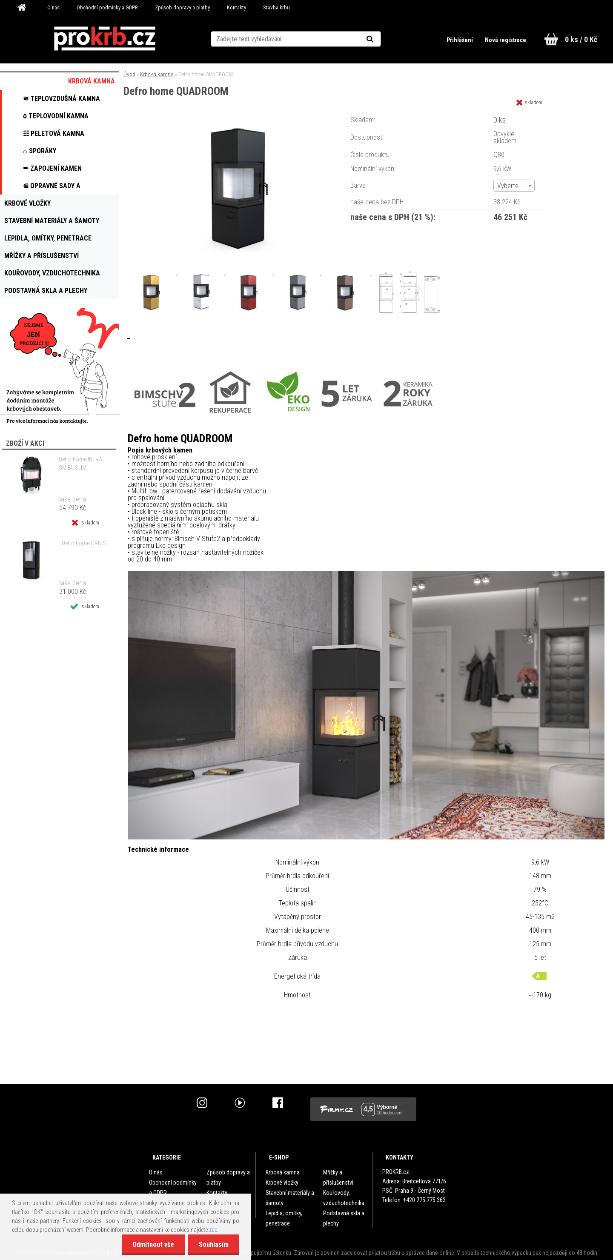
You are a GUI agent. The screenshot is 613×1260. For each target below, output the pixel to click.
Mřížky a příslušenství (338, 1177)
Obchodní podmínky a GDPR (107, 7)
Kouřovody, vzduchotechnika (343, 1197)
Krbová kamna (157, 74)
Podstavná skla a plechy (343, 1218)
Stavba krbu (276, 7)
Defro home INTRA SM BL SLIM (80, 463)
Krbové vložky (282, 1182)
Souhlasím (214, 1244)
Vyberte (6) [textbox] (512, 186)
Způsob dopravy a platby (182, 7)
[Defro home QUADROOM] (241, 117)
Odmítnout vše (153, 1244)
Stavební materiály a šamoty (290, 1197)
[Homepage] (24, 7)
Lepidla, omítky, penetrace (284, 1218)
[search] (380, 39)
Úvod (129, 74)
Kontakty (236, 7)
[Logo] (104, 38)
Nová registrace (505, 40)
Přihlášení (460, 40)
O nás (53, 7)
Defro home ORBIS (84, 543)
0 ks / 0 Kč (581, 39)
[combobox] (514, 186)
